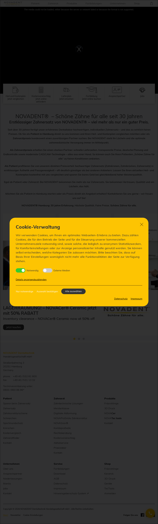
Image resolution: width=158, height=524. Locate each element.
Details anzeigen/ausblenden (31, 279)
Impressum (136, 298)
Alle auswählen (73, 291)
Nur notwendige (24, 291)
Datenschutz (121, 298)
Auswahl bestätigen (47, 291)
